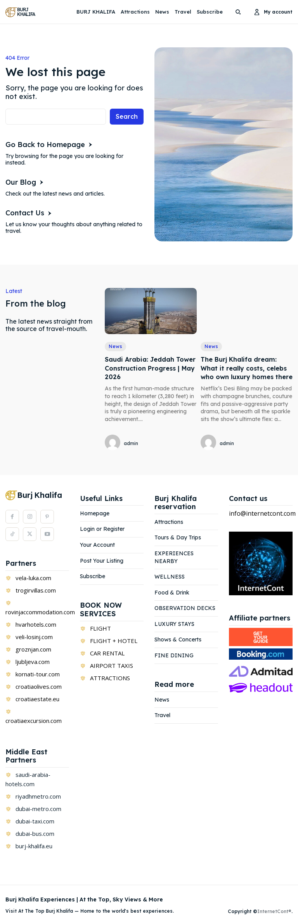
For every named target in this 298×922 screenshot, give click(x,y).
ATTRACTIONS (110, 678)
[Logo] (21, 12)
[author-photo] (114, 443)
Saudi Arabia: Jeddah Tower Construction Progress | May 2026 (150, 368)
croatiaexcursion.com (33, 720)
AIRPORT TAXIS (111, 665)
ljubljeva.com (33, 662)
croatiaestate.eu (37, 699)
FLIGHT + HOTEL (113, 641)
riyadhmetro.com (38, 796)
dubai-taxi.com (35, 821)
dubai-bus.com (35, 833)
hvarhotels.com (36, 624)
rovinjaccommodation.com (40, 612)
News (115, 346)
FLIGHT (100, 628)
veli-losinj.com (34, 637)
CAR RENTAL (107, 653)
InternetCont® (274, 911)
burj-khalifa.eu (34, 846)
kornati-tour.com (38, 674)
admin (131, 443)
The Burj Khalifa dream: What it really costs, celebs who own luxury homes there (247, 368)
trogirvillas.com (36, 590)
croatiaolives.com (39, 686)
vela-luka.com (33, 578)
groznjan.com (33, 649)
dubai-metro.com (38, 809)
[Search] (127, 117)
